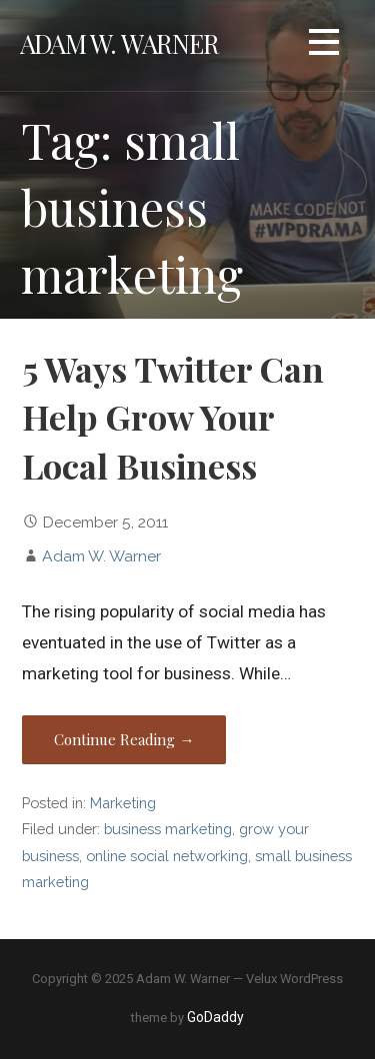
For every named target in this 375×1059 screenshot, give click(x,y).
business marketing (168, 828)
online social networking (167, 855)
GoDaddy (215, 1017)
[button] (324, 45)
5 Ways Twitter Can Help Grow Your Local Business (173, 417)
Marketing (123, 802)
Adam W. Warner (119, 43)
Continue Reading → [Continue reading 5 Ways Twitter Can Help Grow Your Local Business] (124, 739)
